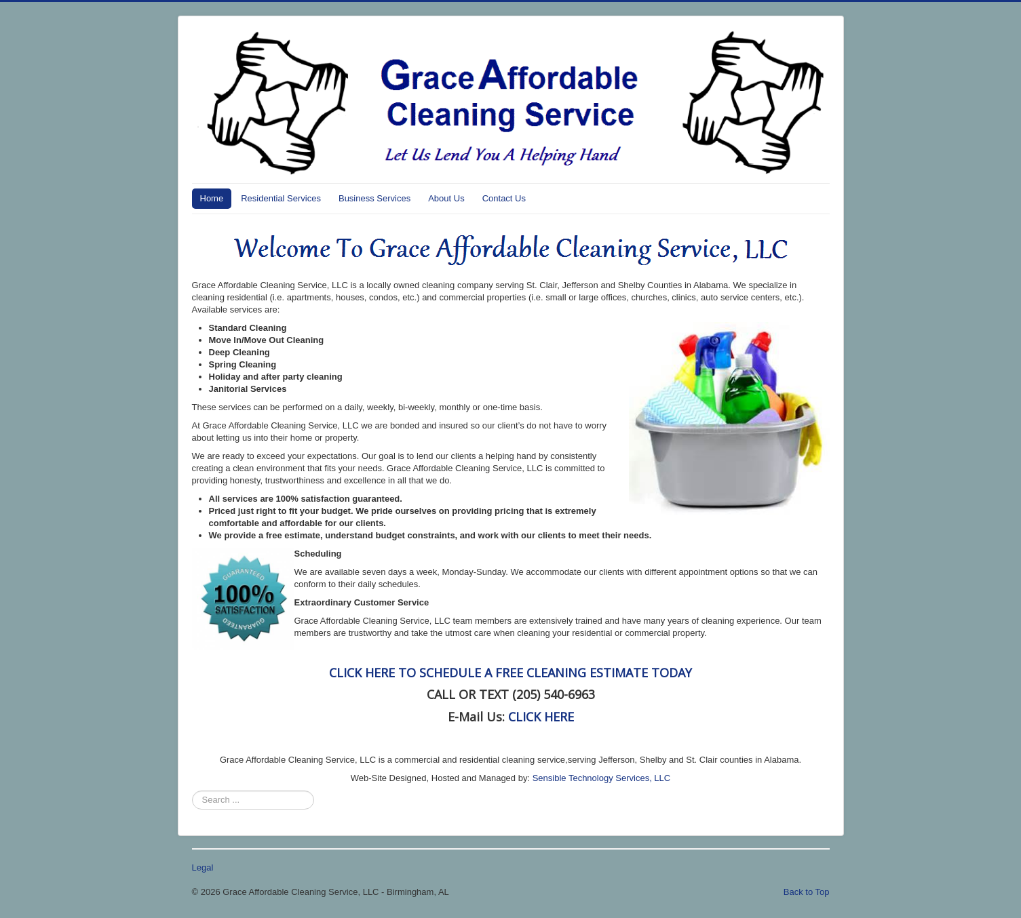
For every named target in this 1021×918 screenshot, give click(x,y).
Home (212, 198)
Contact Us (504, 198)
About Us (446, 198)
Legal (203, 867)
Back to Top (807, 892)
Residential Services (281, 198)
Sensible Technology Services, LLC (602, 778)
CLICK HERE (541, 717)
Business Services (374, 198)
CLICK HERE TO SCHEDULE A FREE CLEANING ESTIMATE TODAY (510, 672)
